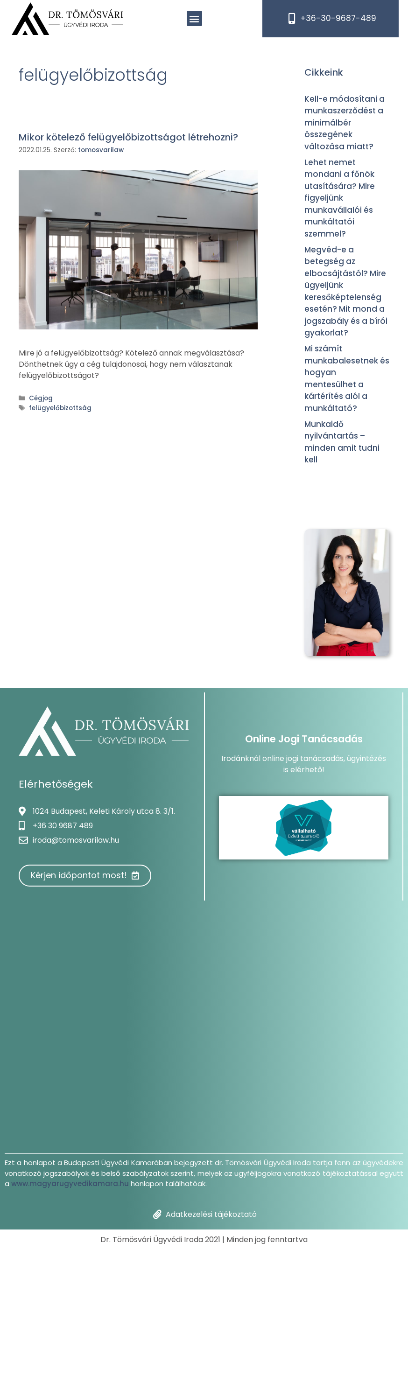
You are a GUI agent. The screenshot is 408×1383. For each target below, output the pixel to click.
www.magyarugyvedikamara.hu (70, 1183)
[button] (194, 18)
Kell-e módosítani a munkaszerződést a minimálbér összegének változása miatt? (344, 122)
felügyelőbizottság (60, 408)
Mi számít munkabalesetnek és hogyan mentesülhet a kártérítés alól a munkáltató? (346, 378)
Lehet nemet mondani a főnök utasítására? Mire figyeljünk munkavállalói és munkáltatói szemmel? (339, 198)
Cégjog (41, 398)
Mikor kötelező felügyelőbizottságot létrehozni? (128, 137)
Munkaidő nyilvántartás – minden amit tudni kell (342, 442)
